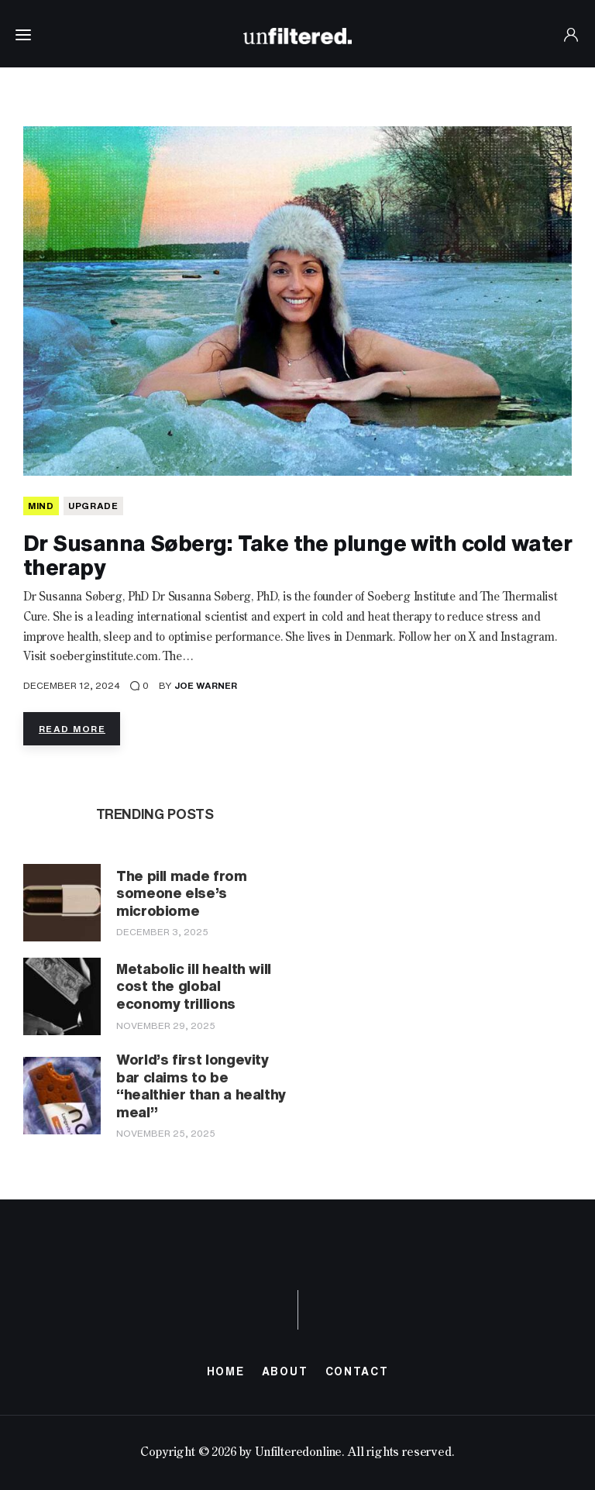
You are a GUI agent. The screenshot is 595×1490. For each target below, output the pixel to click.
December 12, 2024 (71, 685)
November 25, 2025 (165, 1133)
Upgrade (93, 506)
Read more (72, 729)
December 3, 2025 (162, 932)
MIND (41, 506)
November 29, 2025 (165, 1025)
